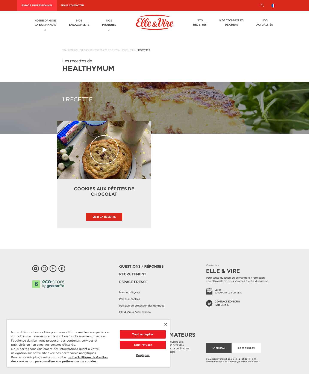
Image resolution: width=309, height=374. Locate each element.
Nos (79, 23)
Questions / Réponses (141, 266)
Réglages (143, 355)
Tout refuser (142, 345)
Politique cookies (129, 299)
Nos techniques (231, 23)
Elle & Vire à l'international (135, 312)
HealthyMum (128, 50)
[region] (88, 343)
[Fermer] (165, 324)
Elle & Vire (86, 50)
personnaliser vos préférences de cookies (65, 361)
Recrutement (132, 274)
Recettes (144, 50)
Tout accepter (142, 334)
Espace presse (133, 282)
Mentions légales (129, 292)
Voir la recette (104, 216)
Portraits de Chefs (106, 50)
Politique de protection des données (141, 305)
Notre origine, (45, 23)
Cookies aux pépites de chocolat (104, 191)
